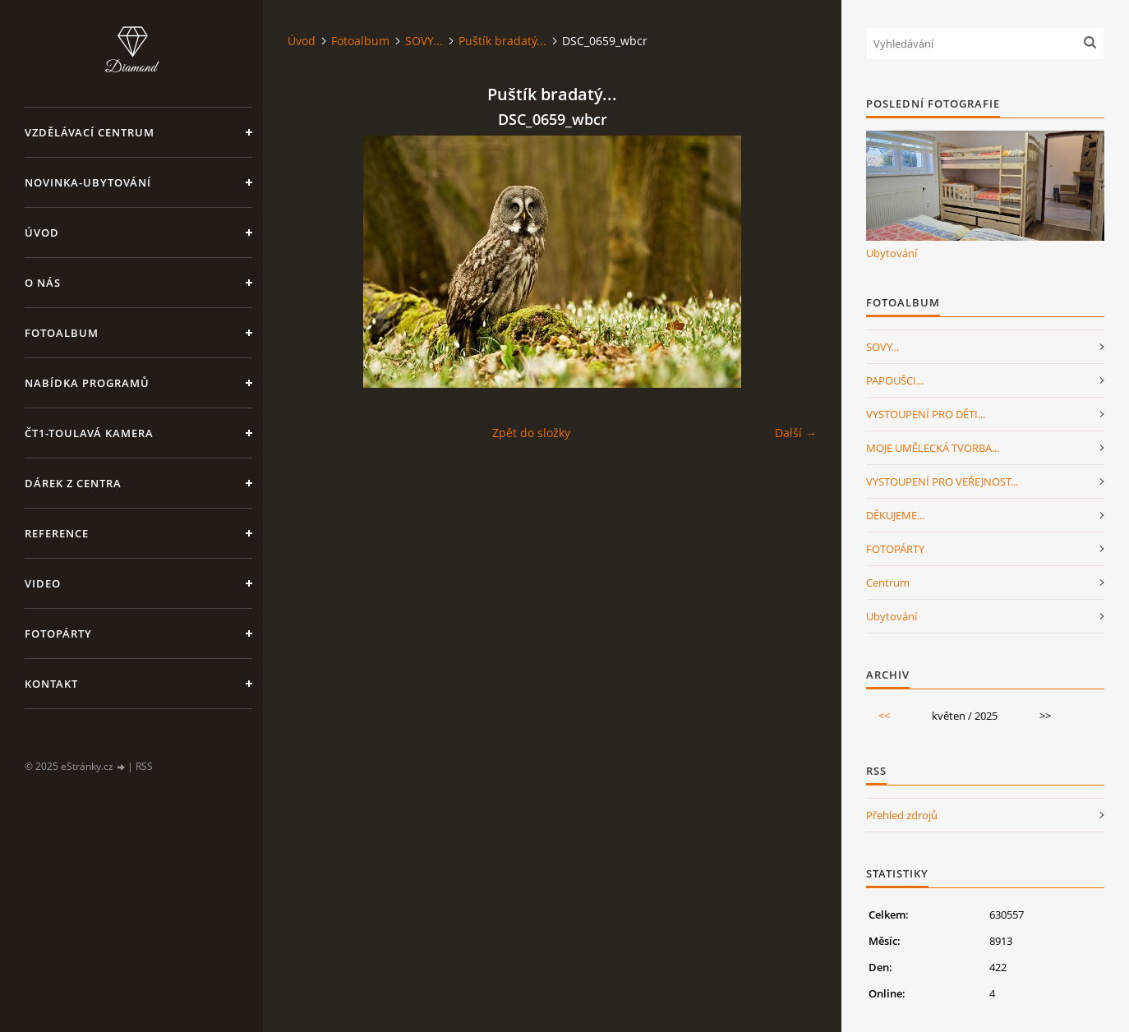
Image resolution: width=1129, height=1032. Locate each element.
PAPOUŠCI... (895, 380)
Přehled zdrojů (902, 815)
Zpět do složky (531, 432)
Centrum (888, 582)
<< (884, 715)
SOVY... (424, 40)
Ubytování (891, 253)
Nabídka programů (87, 382)
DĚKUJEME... (895, 515)
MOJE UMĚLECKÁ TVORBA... (932, 447)
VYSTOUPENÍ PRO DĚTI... (925, 414)
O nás (43, 282)
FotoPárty (58, 633)
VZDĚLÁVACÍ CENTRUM (89, 132)
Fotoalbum (62, 332)
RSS (144, 766)
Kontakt (51, 683)
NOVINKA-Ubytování (88, 182)
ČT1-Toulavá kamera (89, 433)
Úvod (42, 232)
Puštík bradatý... (502, 40)
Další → (796, 432)
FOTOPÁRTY (895, 548)
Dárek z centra (73, 483)
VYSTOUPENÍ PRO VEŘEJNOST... (942, 481)
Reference (57, 533)
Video (43, 583)
